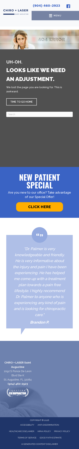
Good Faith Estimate (51, 438)
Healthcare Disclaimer (21, 431)
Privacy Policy (62, 431)
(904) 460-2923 (46, 5)
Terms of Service (27, 438)
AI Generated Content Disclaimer (39, 444)
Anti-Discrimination (48, 425)
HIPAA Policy (44, 431)
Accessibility (27, 425)
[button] (21, 101)
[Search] (39, 114)
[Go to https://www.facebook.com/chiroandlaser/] (68, 6)
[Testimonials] (39, 277)
